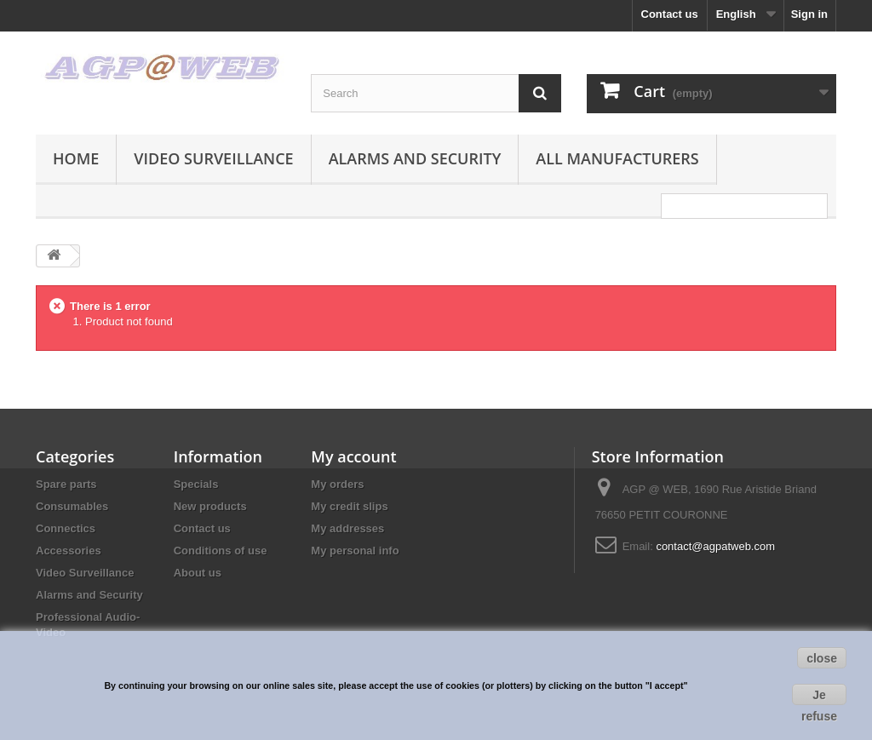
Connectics (65, 528)
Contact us (669, 14)
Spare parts (66, 484)
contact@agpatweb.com (715, 546)
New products (210, 506)
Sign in (809, 14)
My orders (337, 484)
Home (76, 158)
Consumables (72, 506)
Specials (196, 484)
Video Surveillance (213, 158)
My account (353, 456)
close (821, 658)
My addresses (347, 528)
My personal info (355, 550)
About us (197, 572)
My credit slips (349, 506)
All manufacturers (617, 158)
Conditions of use (220, 550)
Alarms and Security (415, 158)
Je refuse (819, 696)
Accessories (68, 550)
